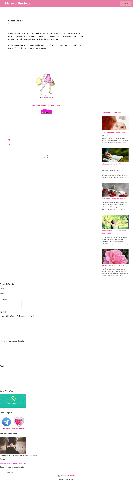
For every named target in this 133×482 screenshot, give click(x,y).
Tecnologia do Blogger (66, 475)
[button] (9, 27)
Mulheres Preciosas (18, 3)
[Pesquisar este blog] (122, 3)
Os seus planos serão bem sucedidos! (113, 199)
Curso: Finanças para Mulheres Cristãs (46, 105)
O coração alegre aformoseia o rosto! (114, 132)
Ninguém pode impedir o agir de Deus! (114, 265)
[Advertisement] (46, 180)
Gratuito (46, 109)
